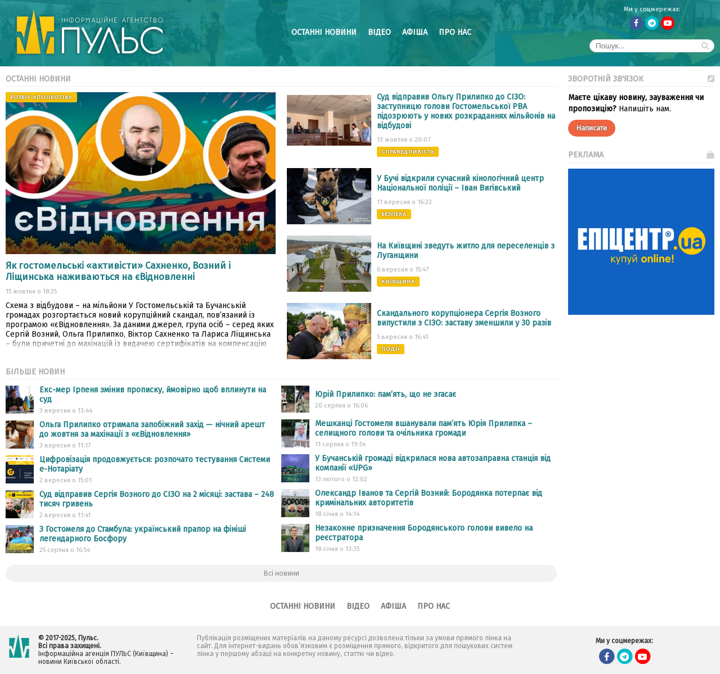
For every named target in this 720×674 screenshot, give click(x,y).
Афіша (415, 32)
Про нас (455, 32)
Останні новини (324, 32)
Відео (379, 32)
